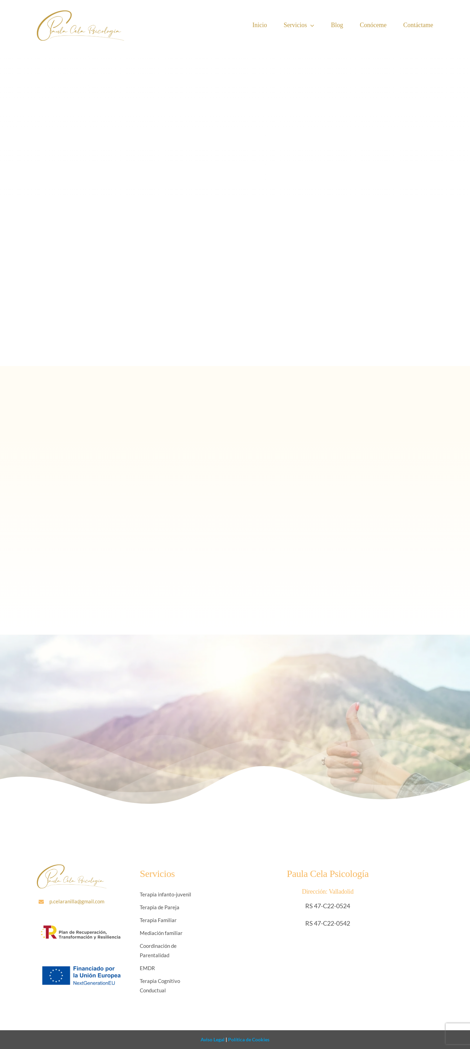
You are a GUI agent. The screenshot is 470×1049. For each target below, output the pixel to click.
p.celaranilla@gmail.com (76, 901)
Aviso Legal (213, 1039)
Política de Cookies (248, 1039)
